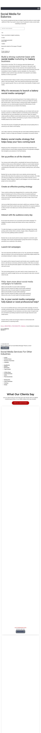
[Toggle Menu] (38, 8)
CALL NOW (4, 347)
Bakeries (23, 326)
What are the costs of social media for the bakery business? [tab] (16, 290)
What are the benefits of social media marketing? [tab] (13, 286)
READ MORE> (20, 631)
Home (2, 326)
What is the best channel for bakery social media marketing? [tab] (16, 288)
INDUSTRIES (8, 326)
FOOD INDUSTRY (16, 326)
